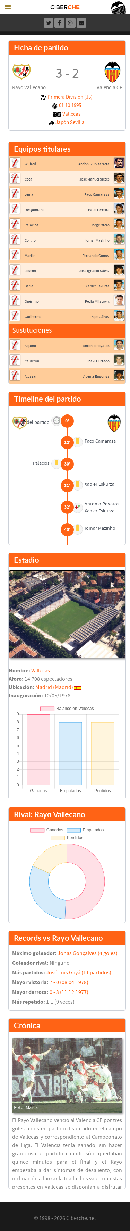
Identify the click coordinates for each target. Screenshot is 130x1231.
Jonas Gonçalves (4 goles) (88, 953)
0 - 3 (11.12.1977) (69, 992)
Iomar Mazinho (97, 240)
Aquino (30, 346)
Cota (28, 179)
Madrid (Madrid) (54, 687)
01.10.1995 (70, 105)
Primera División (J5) (70, 97)
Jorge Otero (100, 225)
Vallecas (71, 114)
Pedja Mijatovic (97, 301)
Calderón (32, 361)
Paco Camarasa (97, 194)
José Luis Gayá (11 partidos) (78, 973)
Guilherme (33, 317)
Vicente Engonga (96, 376)
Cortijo (30, 240)
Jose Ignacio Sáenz (94, 271)
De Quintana (35, 210)
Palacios (31, 225)
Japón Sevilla (70, 122)
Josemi (30, 271)
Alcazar (31, 376)
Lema (29, 194)
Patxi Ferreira (99, 210)
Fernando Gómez (96, 255)
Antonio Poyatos (96, 346)
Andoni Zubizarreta (94, 164)
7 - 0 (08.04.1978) (69, 982)
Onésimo (32, 301)
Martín (30, 255)
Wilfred (30, 164)
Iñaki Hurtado (98, 361)
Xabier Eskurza (98, 286)
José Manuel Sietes (94, 179)
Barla (29, 286)
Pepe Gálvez (100, 317)
